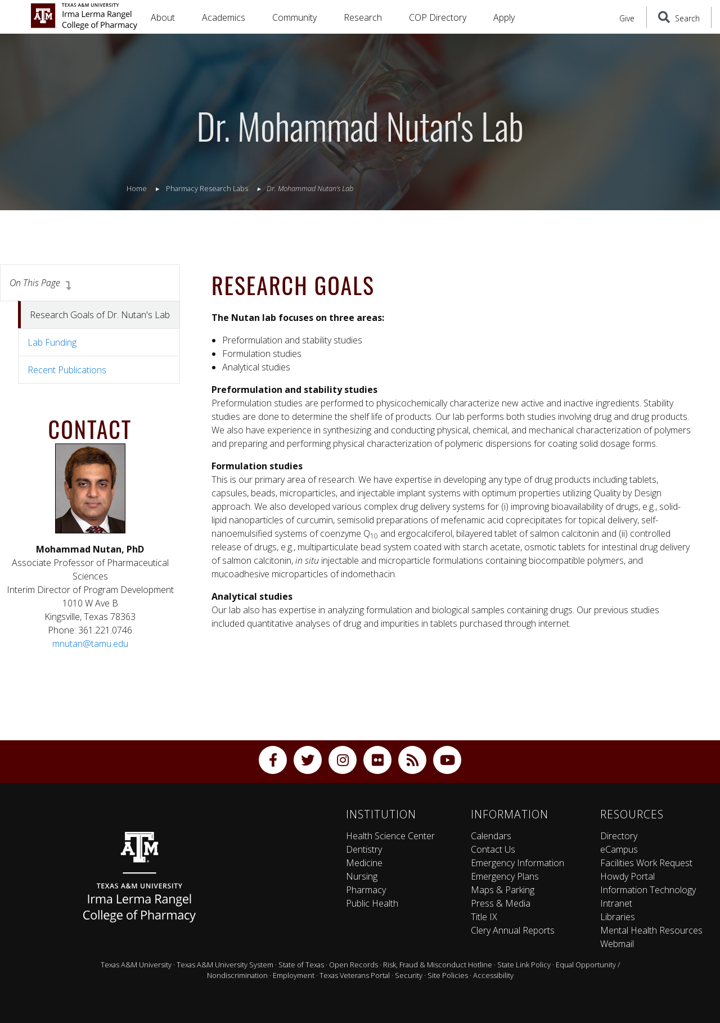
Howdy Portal (627, 876)
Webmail (617, 944)
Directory (618, 836)
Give (626, 18)
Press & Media (500, 903)
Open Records (353, 964)
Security (408, 975)
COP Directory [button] (437, 17)
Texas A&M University (136, 964)
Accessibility (493, 975)
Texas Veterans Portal (355, 975)
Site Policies (448, 975)
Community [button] (294, 17)
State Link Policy (524, 964)
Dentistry (364, 849)
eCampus (619, 849)
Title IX (484, 917)
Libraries (617, 917)
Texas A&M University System (225, 964)
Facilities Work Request (646, 863)
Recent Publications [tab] (67, 370)
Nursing (361, 876)
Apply (504, 17)
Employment (293, 975)
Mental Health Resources (651, 930)
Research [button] (363, 17)
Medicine (364, 863)
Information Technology (648, 890)
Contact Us (493, 849)
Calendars (491, 836)
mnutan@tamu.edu (90, 643)
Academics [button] (223, 17)
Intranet (616, 903)
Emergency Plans (505, 876)
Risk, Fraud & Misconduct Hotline (437, 964)
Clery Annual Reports (513, 930)
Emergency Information (517, 863)
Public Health (372, 903)
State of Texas (301, 964)
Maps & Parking (502, 890)
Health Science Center (390, 836)
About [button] (163, 17)
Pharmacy (366, 890)
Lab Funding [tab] (52, 342)
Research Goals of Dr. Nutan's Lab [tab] (100, 315)
